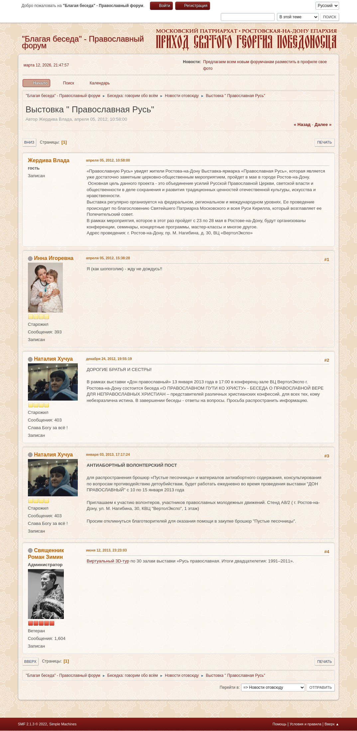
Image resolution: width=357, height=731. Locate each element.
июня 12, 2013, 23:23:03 (106, 550)
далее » (322, 124)
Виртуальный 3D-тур (108, 560)
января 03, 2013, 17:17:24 (108, 454)
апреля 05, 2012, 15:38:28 (108, 258)
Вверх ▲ (332, 724)
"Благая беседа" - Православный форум (83, 42)
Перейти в (229, 687)
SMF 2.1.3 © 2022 (32, 724)
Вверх (30, 662)
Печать (324, 142)
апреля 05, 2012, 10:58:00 (108, 160)
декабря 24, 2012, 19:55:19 (109, 359)
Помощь (280, 724)
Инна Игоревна (53, 258)
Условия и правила (305, 724)
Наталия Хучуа (53, 359)
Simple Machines (62, 724)
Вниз (29, 142)
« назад (302, 124)
